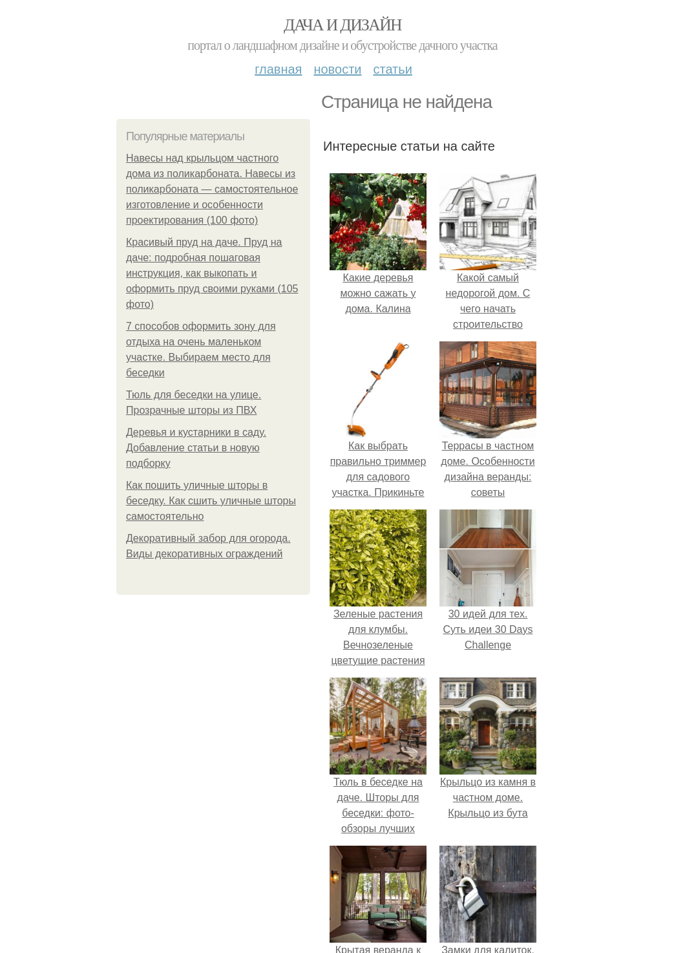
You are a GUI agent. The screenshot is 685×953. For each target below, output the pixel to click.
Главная (278, 69)
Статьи (392, 69)
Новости (337, 69)
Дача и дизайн (342, 25)
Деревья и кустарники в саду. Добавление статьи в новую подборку (196, 448)
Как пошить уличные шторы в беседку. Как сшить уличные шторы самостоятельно (211, 501)
